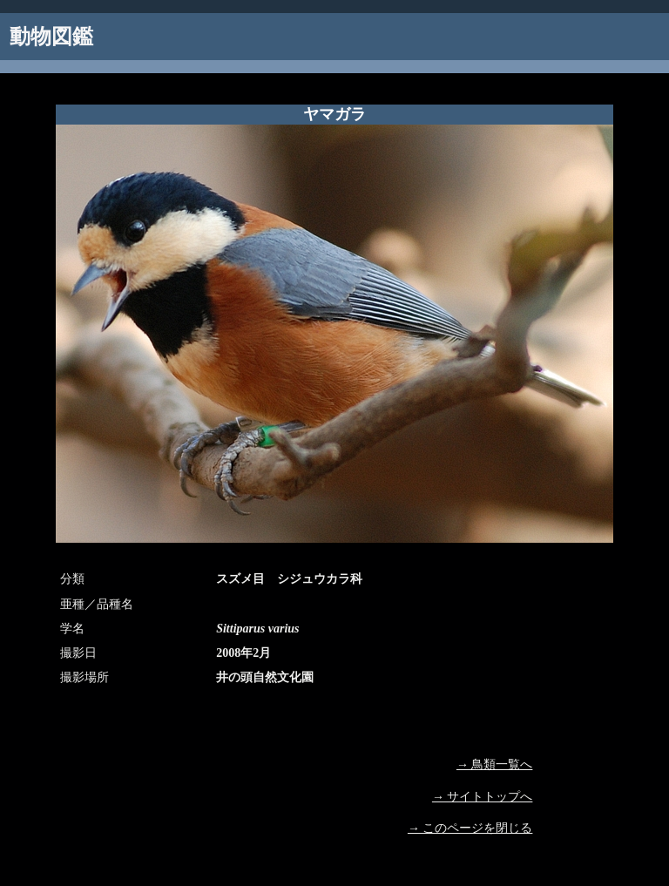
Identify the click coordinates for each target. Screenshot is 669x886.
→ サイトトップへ (482, 796)
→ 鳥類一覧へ (494, 764)
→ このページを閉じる (470, 828)
